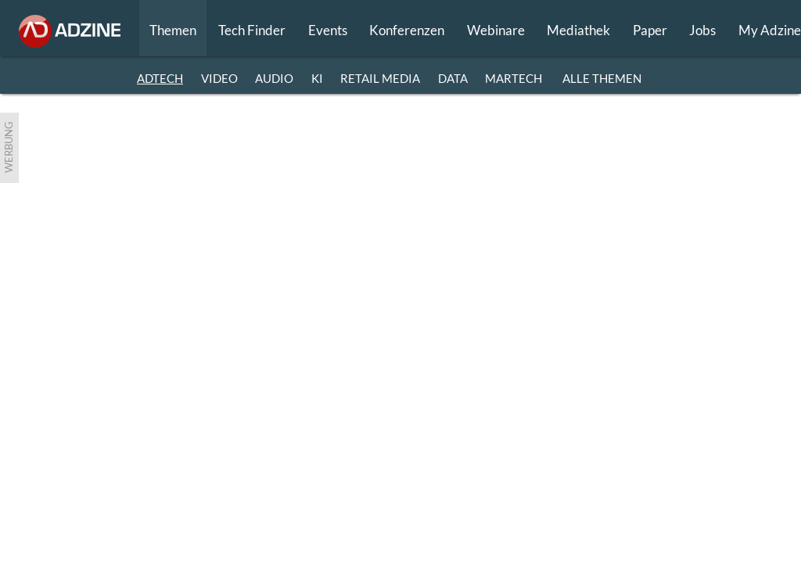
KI (317, 78)
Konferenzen (406, 30)
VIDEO (219, 78)
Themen (172, 30)
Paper (650, 30)
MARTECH (513, 78)
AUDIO (274, 78)
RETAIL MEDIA (380, 78)
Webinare (496, 30)
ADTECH (160, 78)
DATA (453, 78)
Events (327, 30)
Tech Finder (252, 30)
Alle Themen (601, 78)
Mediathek (578, 30)
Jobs (702, 30)
